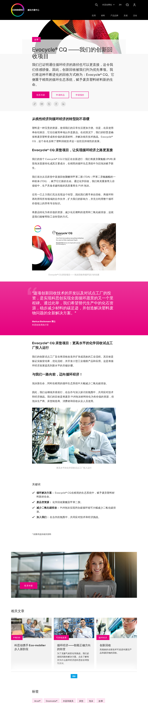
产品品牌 (114, 15)
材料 (103, 15)
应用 (94, 15)
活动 (135, 15)
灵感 (126, 15)
